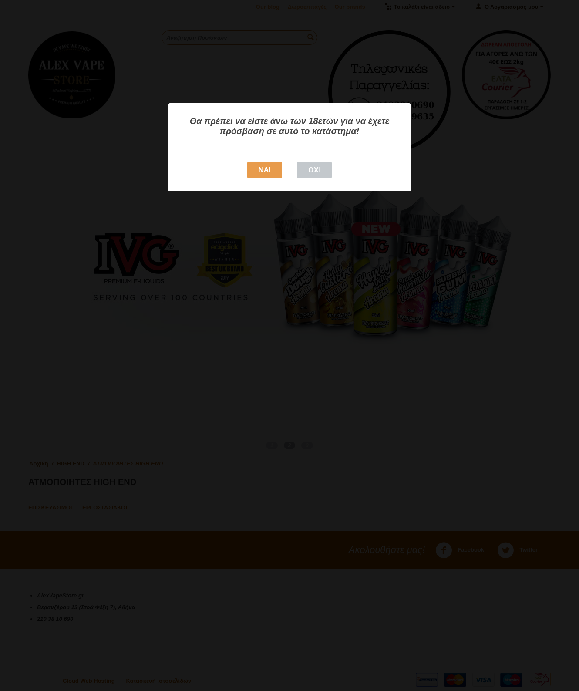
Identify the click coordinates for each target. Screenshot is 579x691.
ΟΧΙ (314, 170)
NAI (264, 170)
